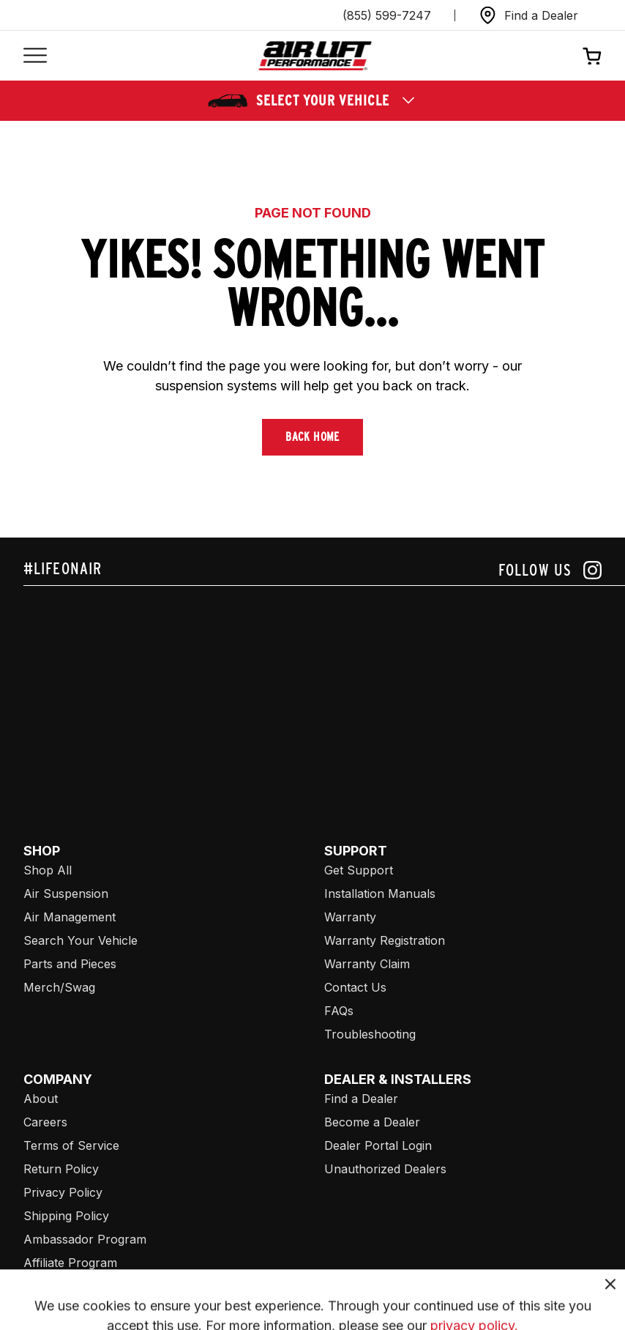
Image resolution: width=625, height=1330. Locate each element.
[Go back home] (315, 56)
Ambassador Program (84, 1239)
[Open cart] (592, 55)
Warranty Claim (367, 963)
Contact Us (355, 987)
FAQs (338, 1010)
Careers (45, 1122)
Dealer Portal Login (378, 1145)
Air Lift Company (69, 1286)
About (40, 1098)
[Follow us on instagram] (550, 570)
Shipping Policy (66, 1215)
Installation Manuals (379, 893)
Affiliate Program (70, 1262)
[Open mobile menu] (35, 56)
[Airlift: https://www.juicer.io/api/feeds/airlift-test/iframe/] (324, 697)
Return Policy (61, 1169)
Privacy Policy (62, 1192)
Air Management (69, 917)
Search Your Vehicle (80, 940)
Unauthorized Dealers (385, 1169)
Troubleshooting (370, 1034)
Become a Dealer (372, 1122)
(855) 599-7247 (387, 15)
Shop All (47, 870)
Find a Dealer (361, 1098)
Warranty (350, 917)
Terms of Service (71, 1145)
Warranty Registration (384, 940)
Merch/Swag (59, 987)
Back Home (312, 437)
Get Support (358, 870)
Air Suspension (65, 893)
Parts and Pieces (69, 963)
